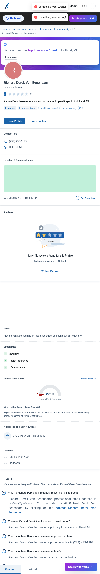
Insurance (46, 29)
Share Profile (14, 121)
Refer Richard (40, 121)
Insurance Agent (63, 29)
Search (6, 29)
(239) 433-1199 (18, 141)
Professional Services (25, 29)
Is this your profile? (83, 18)
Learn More (11, 57)
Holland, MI (15, 147)
